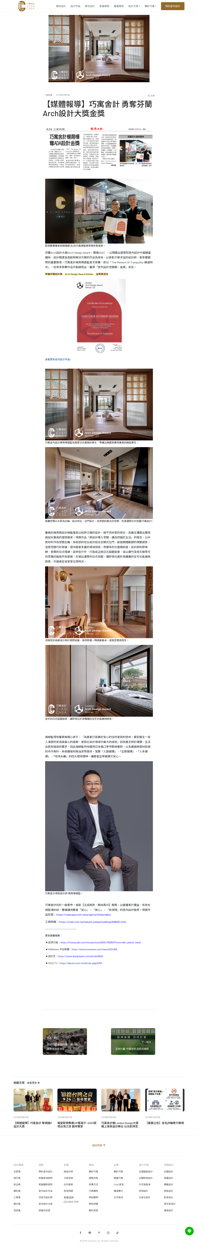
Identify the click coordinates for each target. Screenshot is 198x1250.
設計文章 (133, 6)
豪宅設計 (90, 6)
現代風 (17, 1178)
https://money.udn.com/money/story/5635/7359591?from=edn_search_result (101, 942)
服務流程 (93, 1178)
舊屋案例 (119, 6)
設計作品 (75, 6)
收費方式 (93, 1184)
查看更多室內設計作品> (58, 359)
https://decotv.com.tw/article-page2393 (81, 963)
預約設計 (61, 6)
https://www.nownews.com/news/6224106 (94, 949)
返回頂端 (99, 1145)
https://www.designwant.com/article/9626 (80, 956)
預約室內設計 (172, 6)
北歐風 (17, 1171)
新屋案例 (104, 6)
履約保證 (93, 1210)
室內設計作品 (46, 1190)
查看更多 (33, 1082)
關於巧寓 (150, 6)
